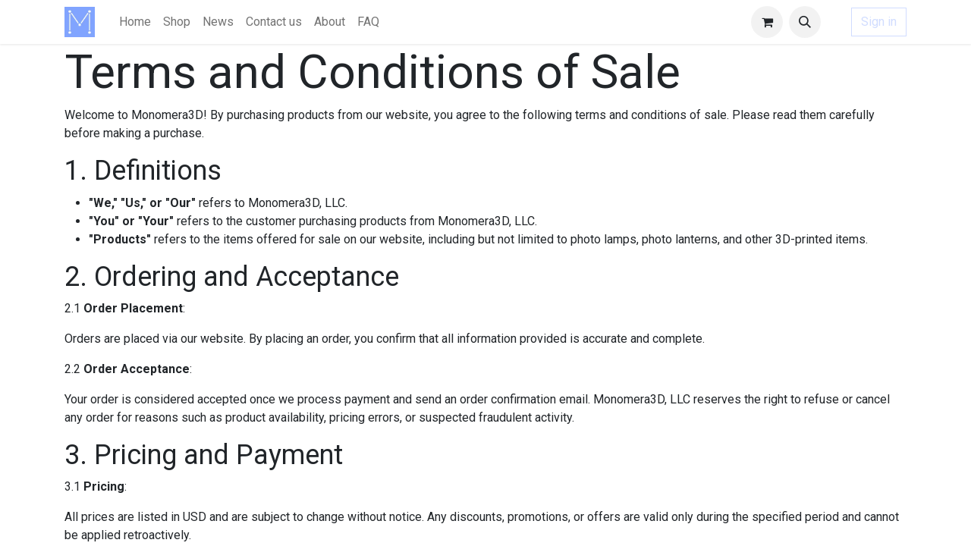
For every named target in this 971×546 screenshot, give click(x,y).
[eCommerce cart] (767, 22)
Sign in (879, 21)
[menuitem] (135, 22)
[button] (805, 22)
